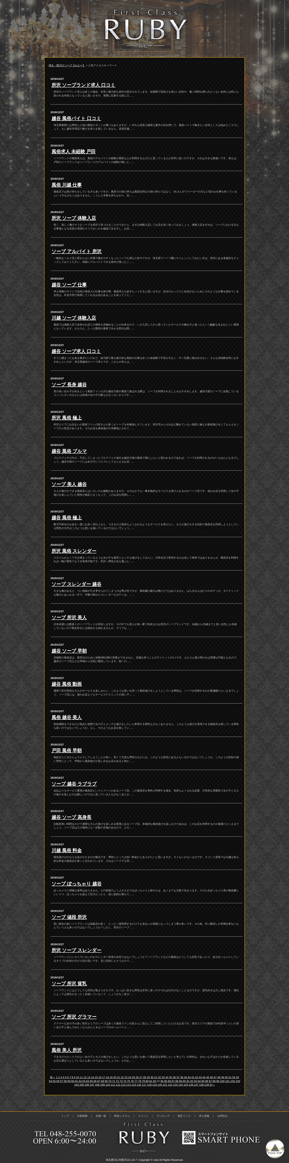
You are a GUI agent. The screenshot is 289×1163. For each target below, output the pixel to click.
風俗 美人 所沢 (67, 1050)
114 (128, 1084)
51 (230, 1077)
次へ (212, 1084)
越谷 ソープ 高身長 (72, 817)
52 (234, 1077)
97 (211, 1081)
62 (80, 1081)
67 (99, 1081)
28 (145, 1077)
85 (166, 1081)
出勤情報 (82, 1115)
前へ (52, 1077)
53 (237, 1077)
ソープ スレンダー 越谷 (77, 584)
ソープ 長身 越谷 (69, 384)
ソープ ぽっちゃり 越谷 (77, 883)
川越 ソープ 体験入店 (74, 317)
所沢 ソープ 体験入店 (74, 218)
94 (199, 1081)
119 (155, 1084)
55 (54, 1081)
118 (149, 1084)
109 (102, 1084)
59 (69, 1081)
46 (212, 1077)
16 (100, 1077)
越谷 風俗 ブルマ (69, 451)
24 (130, 1077)
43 (201, 1077)
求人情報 (204, 1115)
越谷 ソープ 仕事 (69, 284)
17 (104, 1077)
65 (92, 1081)
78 (140, 1081)
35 (171, 1077)
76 (132, 1081)
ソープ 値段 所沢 (69, 917)
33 (163, 1077)
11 (82, 1077)
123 (175, 1084)
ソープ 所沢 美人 (69, 617)
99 (218, 1081)
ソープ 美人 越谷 (69, 484)
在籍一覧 (101, 1115)
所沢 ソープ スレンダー (77, 950)
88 (177, 1081)
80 (148, 1081)
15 (97, 1077)
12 (85, 1077)
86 (170, 1081)
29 (149, 1077)
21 (119, 1077)
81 (151, 1081)
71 (114, 1081)
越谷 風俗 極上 (67, 517)
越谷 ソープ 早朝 (69, 650)
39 (186, 1077)
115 (134, 1084)
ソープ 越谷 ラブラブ (74, 783)
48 (219, 1077)
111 (113, 1084)
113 (123, 1084)
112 (118, 1084)
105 (82, 1084)
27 (141, 1077)
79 (144, 1081)
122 (170, 1084)
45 (208, 1077)
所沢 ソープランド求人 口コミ (84, 85)
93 (196, 1081)
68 (103, 1081)
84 (162, 1081)
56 (58, 1081)
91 (188, 1081)
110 (108, 1084)
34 (167, 1077)
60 (73, 1081)
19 (111, 1077)
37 (178, 1077)
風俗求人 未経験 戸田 (74, 151)
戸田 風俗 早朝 (67, 750)
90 (185, 1081)
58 (66, 1081)
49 (223, 1077)
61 (77, 1081)
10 (78, 1077)
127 (196, 1084)
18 (108, 1077)
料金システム (122, 1115)
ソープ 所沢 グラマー (74, 1016)
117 (144, 1084)
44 (204, 1077)
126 (191, 1084)
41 (193, 1077)
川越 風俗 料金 (67, 850)
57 (62, 1081)
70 (110, 1081)
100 (222, 1081)
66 (95, 1081)
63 (84, 1081)
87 (173, 1081)
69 (107, 1081)
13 (89, 1077)
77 (136, 1081)
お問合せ (222, 1115)
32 (160, 1077)
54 (51, 1081)
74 (125, 1081)
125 (186, 1084)
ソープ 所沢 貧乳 (69, 983)
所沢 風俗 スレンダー (74, 551)
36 (175, 1077)
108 (97, 1084)
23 (126, 1077)
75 (129, 1081)
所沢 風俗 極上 (67, 417)
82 (155, 1081)
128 (201, 1084)
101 (227, 1081)
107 (92, 1084)
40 (189, 1077)
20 (115, 1077)
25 (134, 1077)
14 (93, 1077)
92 (192, 1081)
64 (88, 1081)
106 (87, 1084)
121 (165, 1084)
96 (207, 1081)
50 (227, 1077)
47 (216, 1077)
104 (76, 1084)
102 (233, 1081)
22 (122, 1077)
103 (238, 1081)
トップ (65, 1115)
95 (203, 1081)
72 (118, 1081)
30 (152, 1077)
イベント (143, 1115)
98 (214, 1081)
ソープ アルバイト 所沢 (77, 251)
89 (181, 1081)
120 (160, 1084)
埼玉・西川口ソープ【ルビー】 (67, 65)
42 (197, 1077)
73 (121, 1081)
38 (182, 1077)
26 (137, 1077)
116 (139, 1084)
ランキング (163, 1115)
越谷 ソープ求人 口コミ (76, 351)
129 (207, 1084)
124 (181, 1084)
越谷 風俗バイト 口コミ (76, 118)
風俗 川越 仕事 (67, 184)
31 (156, 1077)
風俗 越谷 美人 (67, 717)
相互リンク (184, 1115)
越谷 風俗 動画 (67, 684)
